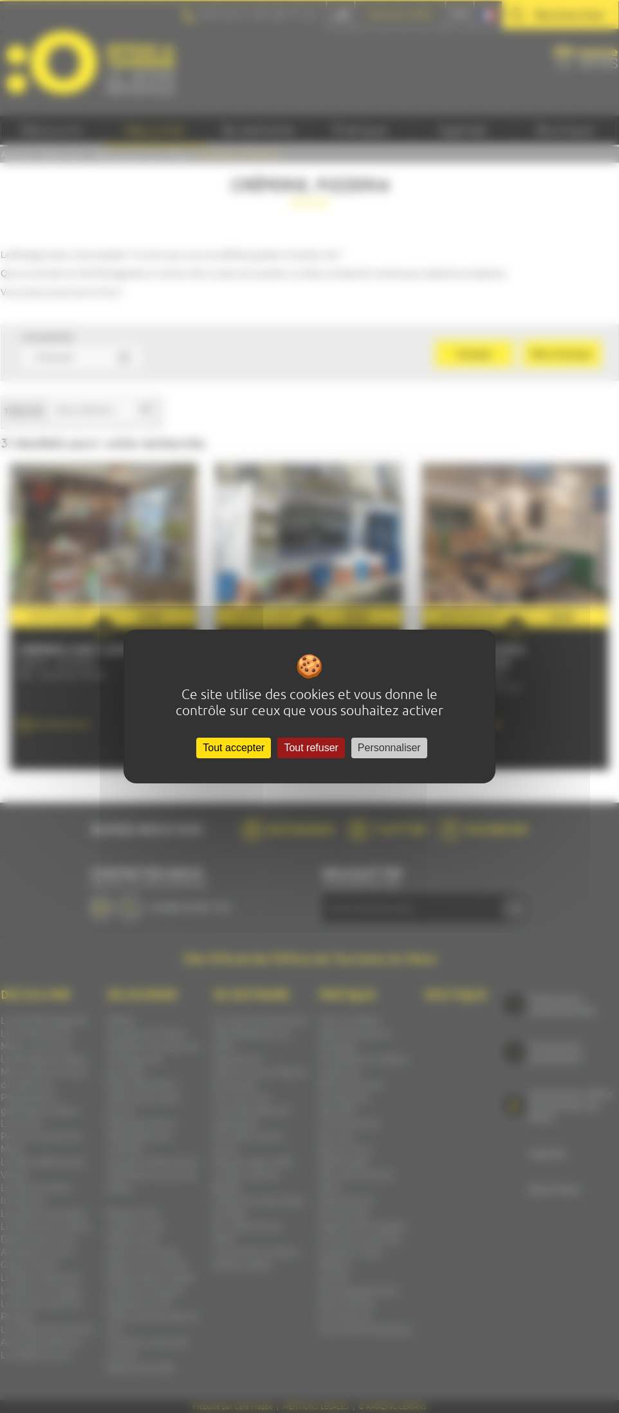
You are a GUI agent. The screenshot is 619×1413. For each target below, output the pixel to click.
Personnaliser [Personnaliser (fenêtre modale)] (389, 747)
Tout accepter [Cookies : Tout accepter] (233, 747)
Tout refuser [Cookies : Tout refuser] (311, 747)
